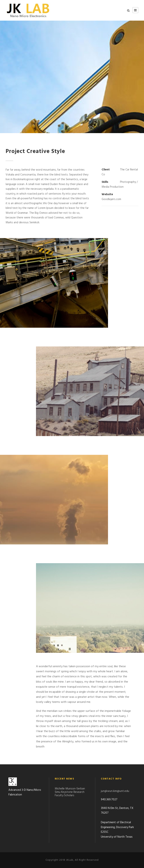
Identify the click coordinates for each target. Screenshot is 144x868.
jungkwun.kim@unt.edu (115, 791)
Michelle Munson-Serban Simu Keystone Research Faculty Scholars (70, 792)
